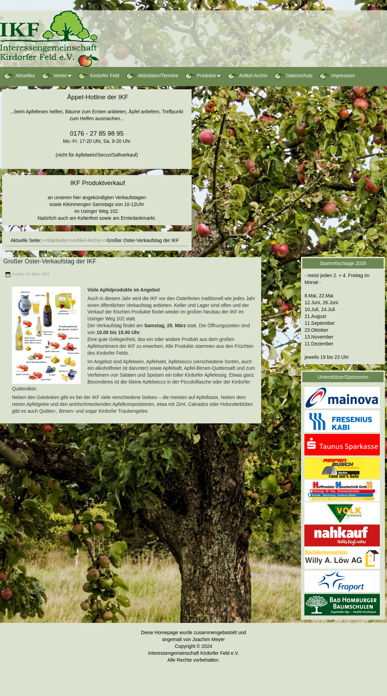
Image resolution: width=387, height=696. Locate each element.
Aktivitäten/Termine (151, 75)
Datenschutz (293, 75)
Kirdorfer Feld (98, 75)
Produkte (200, 75)
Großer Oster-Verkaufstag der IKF (49, 261)
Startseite (57, 240)
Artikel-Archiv (247, 75)
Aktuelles (19, 75)
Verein (54, 75)
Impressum (337, 75)
